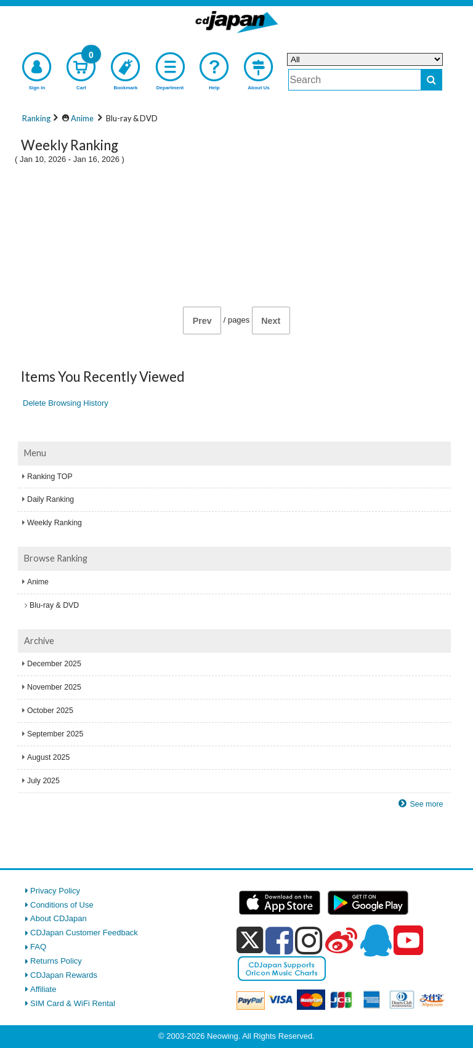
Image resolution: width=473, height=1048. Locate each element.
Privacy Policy (55, 890)
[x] (249, 940)
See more (426, 804)
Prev (202, 321)
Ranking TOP (50, 476)
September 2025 (55, 734)
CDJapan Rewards (63, 975)
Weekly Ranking (54, 522)
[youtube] (408, 940)
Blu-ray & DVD (54, 605)
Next (270, 321)
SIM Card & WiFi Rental (72, 1003)
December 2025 (54, 663)
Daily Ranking (50, 499)
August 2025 (48, 757)
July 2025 (43, 780)
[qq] (376, 940)
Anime (38, 582)
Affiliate (43, 989)
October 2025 (50, 710)
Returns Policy (56, 960)
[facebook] (279, 940)
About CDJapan (58, 918)
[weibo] (341, 940)
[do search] (431, 80)
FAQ (38, 946)
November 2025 (54, 687)
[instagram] (309, 940)
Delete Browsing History (65, 403)
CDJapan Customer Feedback (84, 932)
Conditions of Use (62, 904)
